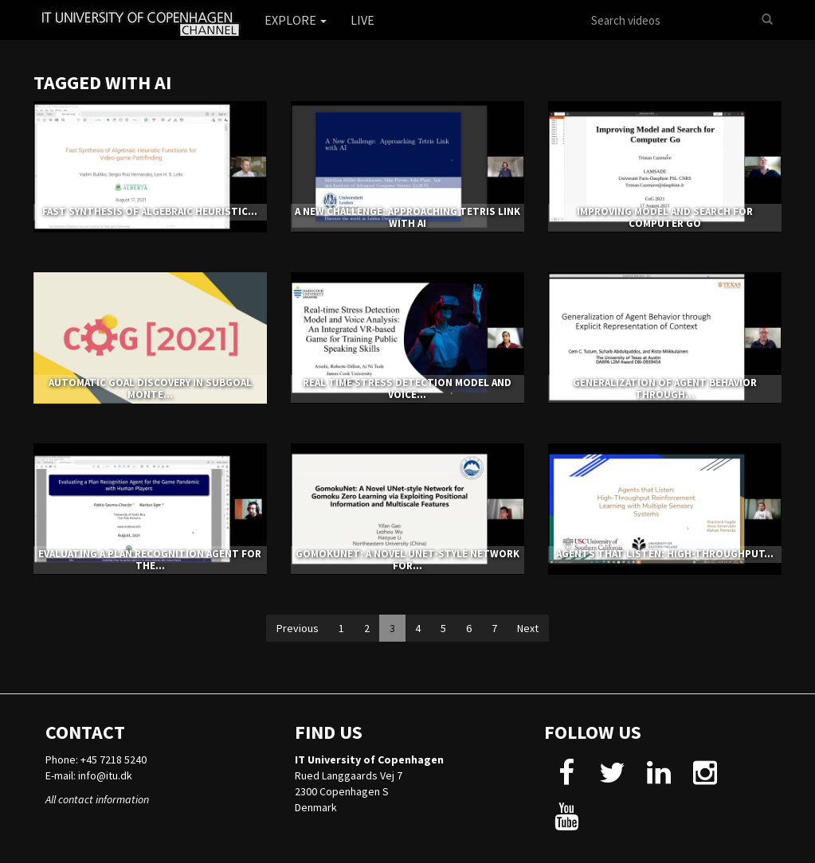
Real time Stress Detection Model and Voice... (407, 388)
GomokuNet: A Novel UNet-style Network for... (407, 559)
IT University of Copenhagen (369, 759)
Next (528, 628)
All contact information (97, 799)
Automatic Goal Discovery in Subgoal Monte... (150, 388)
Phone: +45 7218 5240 (96, 759)
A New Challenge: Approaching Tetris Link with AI (407, 217)
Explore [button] (295, 20)
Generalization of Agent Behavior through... (665, 388)
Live (362, 20)
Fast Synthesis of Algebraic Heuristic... (149, 211)
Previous (297, 628)
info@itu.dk (105, 775)
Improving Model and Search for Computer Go (665, 217)
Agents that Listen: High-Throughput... (665, 553)
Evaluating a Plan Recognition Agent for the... (149, 559)
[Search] (767, 20)
